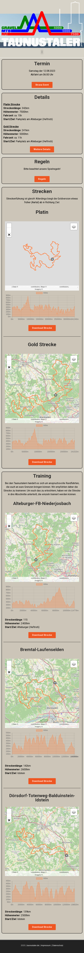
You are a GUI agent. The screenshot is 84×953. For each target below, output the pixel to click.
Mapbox (46, 289)
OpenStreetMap (25, 287)
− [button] (9, 230)
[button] (41, 51)
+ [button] (9, 225)
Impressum (46, 945)
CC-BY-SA (73, 287)
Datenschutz (57, 945)
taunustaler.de (32, 945)
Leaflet (8, 287)
